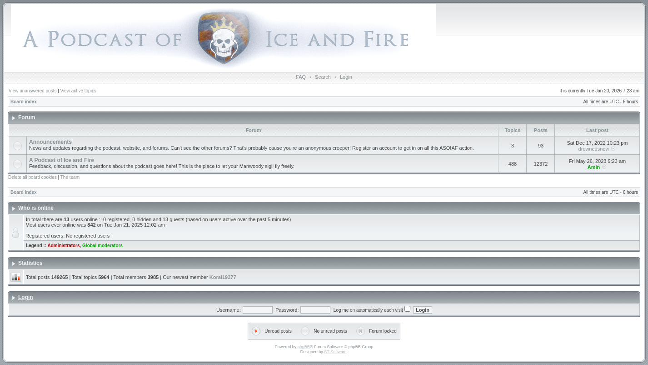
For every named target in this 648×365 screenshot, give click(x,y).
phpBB (304, 347)
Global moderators (102, 245)
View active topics (78, 90)
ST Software (335, 352)
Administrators (63, 245)
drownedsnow (593, 149)
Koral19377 (222, 277)
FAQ (301, 77)
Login (346, 77)
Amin (594, 167)
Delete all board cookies (32, 177)
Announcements (50, 142)
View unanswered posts (32, 90)
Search (323, 77)
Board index (23, 101)
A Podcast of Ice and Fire (61, 160)
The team (70, 177)
